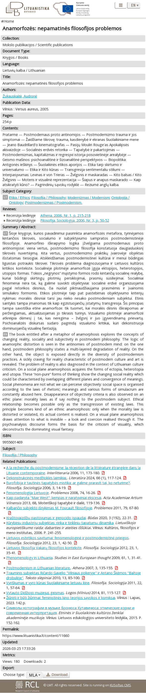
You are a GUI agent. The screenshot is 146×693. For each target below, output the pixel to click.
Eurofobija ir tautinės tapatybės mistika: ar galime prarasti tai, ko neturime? (68, 482)
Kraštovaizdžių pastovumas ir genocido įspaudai (46, 517)
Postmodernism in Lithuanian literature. (38, 568)
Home (9, 21)
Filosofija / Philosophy (48, 198)
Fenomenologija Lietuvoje (27, 492)
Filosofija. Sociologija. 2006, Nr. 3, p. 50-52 (74, 220)
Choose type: (14, 674)
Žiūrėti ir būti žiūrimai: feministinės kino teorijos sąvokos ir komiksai (60, 597)
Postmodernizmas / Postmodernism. (53, 203)
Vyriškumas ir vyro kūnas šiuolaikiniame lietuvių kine (47, 582)
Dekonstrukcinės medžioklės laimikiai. (36, 477)
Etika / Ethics (19, 198)
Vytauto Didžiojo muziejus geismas (35, 592)
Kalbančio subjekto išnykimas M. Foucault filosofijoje (49, 507)
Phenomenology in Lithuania (29, 557)
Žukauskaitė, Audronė (19, 96)
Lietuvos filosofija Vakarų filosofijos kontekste (44, 547)
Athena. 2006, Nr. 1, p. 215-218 (65, 215)
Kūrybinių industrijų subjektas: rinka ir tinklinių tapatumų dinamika (60, 522)
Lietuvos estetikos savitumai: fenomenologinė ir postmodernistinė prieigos (67, 538)
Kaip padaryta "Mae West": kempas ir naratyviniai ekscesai (53, 497)
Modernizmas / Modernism (89, 198)
